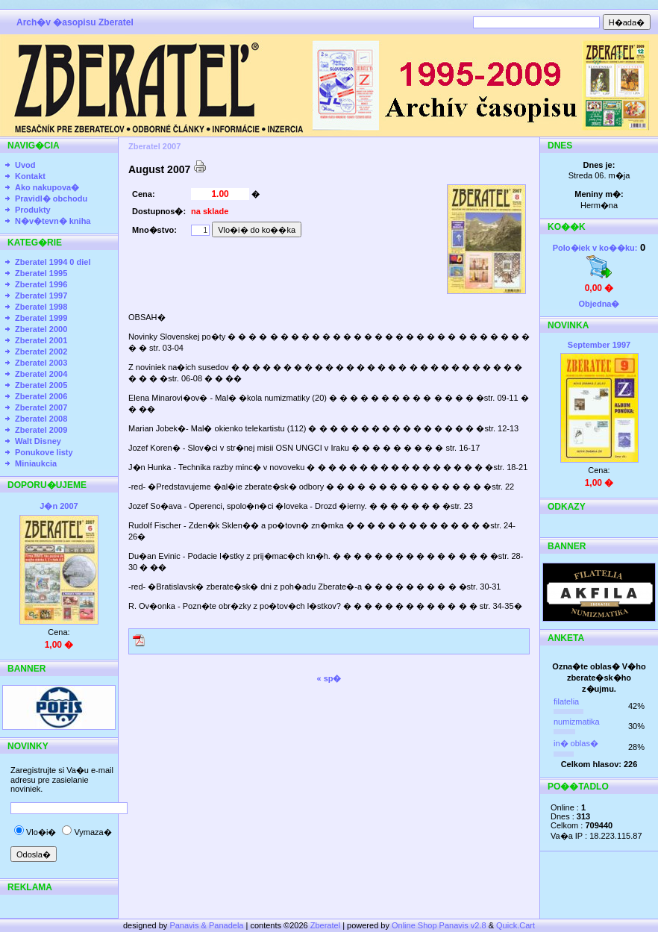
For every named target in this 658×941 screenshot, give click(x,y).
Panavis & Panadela (207, 925)
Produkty (33, 209)
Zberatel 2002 (41, 351)
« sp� (328, 678)
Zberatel (325, 925)
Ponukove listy (44, 452)
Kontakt (30, 176)
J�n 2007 (59, 505)
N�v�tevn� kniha (52, 220)
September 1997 (599, 344)
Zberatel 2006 (41, 396)
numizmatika (577, 721)
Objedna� (598, 303)
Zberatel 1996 (41, 284)
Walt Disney (38, 441)
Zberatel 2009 (41, 429)
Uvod (25, 164)
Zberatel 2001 (41, 340)
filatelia (566, 701)
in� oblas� (576, 743)
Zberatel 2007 (41, 407)
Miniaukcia (36, 463)
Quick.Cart (515, 925)
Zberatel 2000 (41, 329)
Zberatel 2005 (41, 385)
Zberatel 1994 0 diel (53, 261)
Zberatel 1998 (41, 306)
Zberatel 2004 (41, 373)
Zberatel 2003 (41, 362)
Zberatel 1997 (41, 295)
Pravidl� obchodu (51, 198)
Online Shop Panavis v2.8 (439, 925)
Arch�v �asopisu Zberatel (75, 22)
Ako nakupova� (47, 187)
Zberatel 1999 (41, 317)
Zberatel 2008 (41, 418)
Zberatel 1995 (41, 273)
